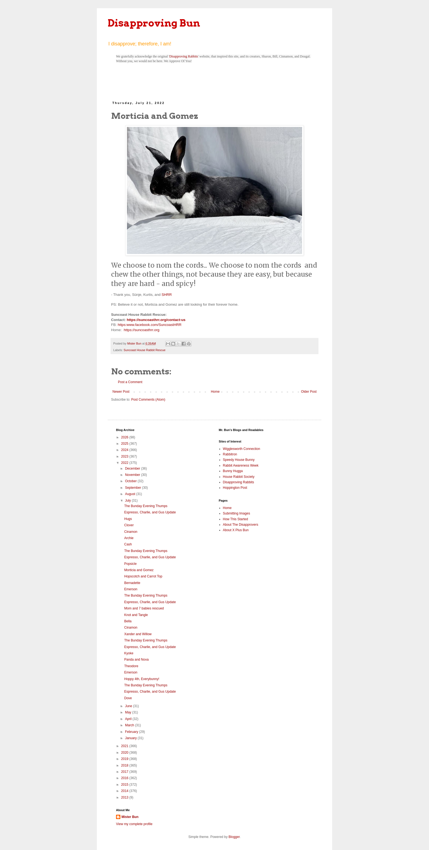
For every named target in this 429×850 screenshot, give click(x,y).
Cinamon (130, 532)
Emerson (130, 589)
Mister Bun (129, 817)
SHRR (166, 295)
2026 (125, 437)
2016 (125, 778)
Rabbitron (230, 454)
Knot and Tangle (136, 615)
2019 (125, 759)
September (133, 488)
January (131, 738)
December (133, 468)
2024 (125, 450)
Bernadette (132, 583)
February (132, 732)
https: (122, 325)
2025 (125, 444)
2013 (125, 797)
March (130, 725)
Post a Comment (130, 382)
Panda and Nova (136, 659)
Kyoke (128, 653)
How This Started (235, 519)
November (133, 475)
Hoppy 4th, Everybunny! (141, 679)
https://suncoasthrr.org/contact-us (156, 320)
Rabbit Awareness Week (241, 465)
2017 (125, 772)
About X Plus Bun (236, 530)
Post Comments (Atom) (148, 399)
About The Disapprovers (240, 525)
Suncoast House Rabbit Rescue (145, 350)
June (129, 706)
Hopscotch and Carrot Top (143, 576)
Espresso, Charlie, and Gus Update (150, 512)
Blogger (234, 837)
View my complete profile (134, 824)
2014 (125, 791)
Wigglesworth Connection (241, 449)
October (131, 481)
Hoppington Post (235, 488)
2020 (125, 752)
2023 (125, 456)
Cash (128, 544)
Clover (129, 525)
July (128, 500)
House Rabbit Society (238, 477)
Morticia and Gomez (138, 570)
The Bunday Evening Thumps (145, 506)
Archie (129, 538)
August (130, 494)
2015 (125, 785)
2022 (125, 463)
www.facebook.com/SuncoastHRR (153, 325)
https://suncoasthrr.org (141, 330)
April (128, 719)
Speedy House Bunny (239, 460)
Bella (128, 621)
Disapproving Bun (154, 23)
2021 (125, 746)
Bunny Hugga (233, 471)
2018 (125, 765)
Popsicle (130, 564)
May (128, 712)
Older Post (309, 392)
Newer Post (120, 392)
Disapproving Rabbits (183, 56)
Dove (128, 698)
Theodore (131, 666)
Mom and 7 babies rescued (144, 608)
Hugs (128, 519)
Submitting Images (236, 513)
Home (215, 392)
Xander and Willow (138, 634)
